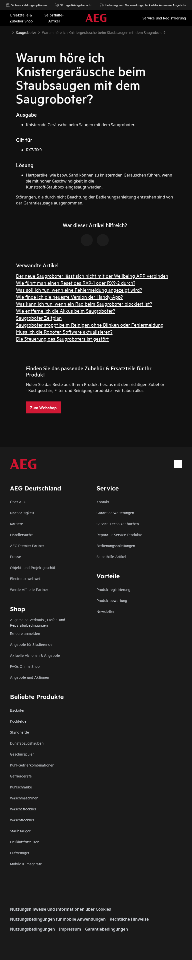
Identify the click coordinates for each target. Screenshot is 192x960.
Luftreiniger (19, 852)
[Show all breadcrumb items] (8, 32)
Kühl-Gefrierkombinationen (32, 765)
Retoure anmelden (25, 633)
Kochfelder (19, 721)
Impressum (70, 929)
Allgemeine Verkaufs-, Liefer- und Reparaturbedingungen (37, 622)
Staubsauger (20, 830)
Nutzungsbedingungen (32, 929)
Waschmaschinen (24, 797)
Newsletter (105, 611)
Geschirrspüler (22, 754)
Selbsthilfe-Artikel (111, 556)
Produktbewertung (111, 600)
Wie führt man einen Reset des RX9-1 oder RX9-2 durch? (75, 283)
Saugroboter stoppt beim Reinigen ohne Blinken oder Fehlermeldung (90, 324)
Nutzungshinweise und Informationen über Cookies (60, 909)
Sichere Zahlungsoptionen (26, 5)
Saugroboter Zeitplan (39, 317)
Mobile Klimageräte (26, 863)
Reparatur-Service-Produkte (119, 534)
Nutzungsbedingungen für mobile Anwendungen (58, 919)
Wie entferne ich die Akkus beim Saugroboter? (65, 310)
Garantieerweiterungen (115, 512)
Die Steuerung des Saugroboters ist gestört (62, 338)
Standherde (19, 732)
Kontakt (102, 501)
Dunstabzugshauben (27, 743)
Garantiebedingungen (106, 929)
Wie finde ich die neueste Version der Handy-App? (69, 296)
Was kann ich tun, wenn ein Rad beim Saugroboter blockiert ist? (84, 303)
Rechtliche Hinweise (129, 919)
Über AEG (18, 501)
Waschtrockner (22, 819)
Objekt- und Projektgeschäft (33, 567)
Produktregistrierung (113, 589)
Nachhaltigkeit (22, 512)
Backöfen (17, 710)
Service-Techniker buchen (117, 523)
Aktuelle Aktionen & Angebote (35, 655)
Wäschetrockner (23, 808)
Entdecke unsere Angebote (165, 5)
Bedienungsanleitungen (115, 545)
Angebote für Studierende (31, 644)
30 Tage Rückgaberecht (73, 5)
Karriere (16, 523)
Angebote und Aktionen (29, 677)
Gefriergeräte (21, 775)
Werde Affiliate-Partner (29, 589)
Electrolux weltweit (26, 578)
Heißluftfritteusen (24, 841)
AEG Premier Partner (27, 545)
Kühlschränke (21, 786)
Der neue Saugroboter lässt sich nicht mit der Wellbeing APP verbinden (92, 276)
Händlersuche (21, 534)
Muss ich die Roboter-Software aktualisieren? (64, 331)
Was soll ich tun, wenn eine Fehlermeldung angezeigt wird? (79, 290)
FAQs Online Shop (25, 666)
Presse (15, 556)
